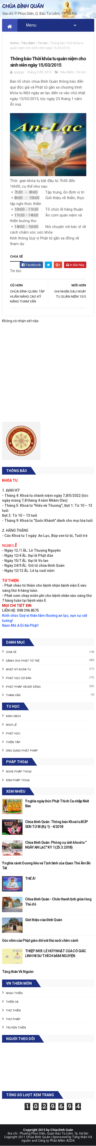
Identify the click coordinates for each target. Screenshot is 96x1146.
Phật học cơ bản (18, 678)
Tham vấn (13, 695)
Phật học (13, 733)
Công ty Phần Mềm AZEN (56, 1140)
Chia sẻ (11, 652)
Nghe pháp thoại (18, 771)
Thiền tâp (13, 742)
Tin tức (43, 43)
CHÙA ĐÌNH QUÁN (23, 6)
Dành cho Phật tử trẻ (22, 660)
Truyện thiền (16, 1027)
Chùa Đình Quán (38, 1137)
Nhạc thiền (14, 993)
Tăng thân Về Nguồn (18, 972)
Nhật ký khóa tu (18, 669)
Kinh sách (13, 716)
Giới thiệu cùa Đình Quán (43, 920)
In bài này (75, 265)
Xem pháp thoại (18, 780)
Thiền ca (12, 1002)
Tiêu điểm (28, 43)
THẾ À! (30, 878)
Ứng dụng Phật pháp (22, 750)
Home (14, 43)
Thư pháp (13, 1019)
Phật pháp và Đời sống (23, 687)
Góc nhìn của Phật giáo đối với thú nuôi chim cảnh (40, 940)
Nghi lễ (11, 725)
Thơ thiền (13, 1010)
